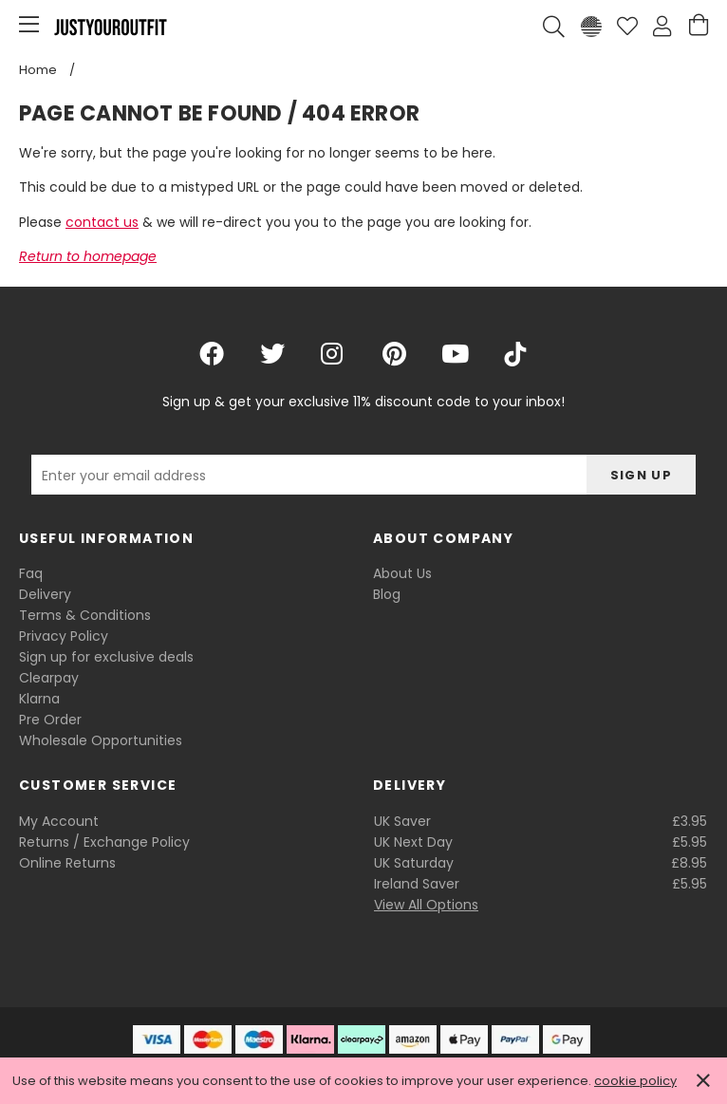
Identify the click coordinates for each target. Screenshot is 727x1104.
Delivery (45, 594)
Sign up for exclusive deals (106, 656)
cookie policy (635, 1081)
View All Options (426, 904)
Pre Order (50, 719)
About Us (402, 573)
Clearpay (49, 677)
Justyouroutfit (110, 26)
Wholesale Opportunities (100, 740)
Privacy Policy (63, 636)
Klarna (39, 698)
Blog (387, 594)
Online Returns (67, 862)
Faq (31, 573)
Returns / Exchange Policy (104, 842)
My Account (59, 821)
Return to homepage (88, 256)
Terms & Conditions (85, 615)
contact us (102, 222)
